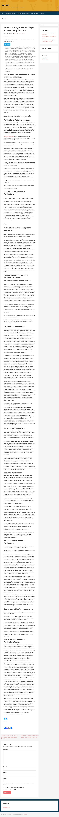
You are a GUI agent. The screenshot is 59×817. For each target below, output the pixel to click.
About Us (36, 13)
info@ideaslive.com (6, 807)
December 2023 (45, 59)
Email (5, 772)
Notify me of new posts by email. (12, 789)
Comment (5, 749)
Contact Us (42, 13)
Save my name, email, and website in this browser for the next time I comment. (20, 784)
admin (15, 33)
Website (5, 778)
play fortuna (7, 44)
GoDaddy (25, 814)
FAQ (32, 13)
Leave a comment (22, 33)
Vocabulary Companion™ (10, 13)
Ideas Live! (5, 5)
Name (5, 766)
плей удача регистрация (9, 136)
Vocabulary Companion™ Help (23, 13)
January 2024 (44, 58)
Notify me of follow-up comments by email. (14, 787)
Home (2, 13)
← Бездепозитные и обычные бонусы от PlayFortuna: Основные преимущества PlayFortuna (9, 737)
